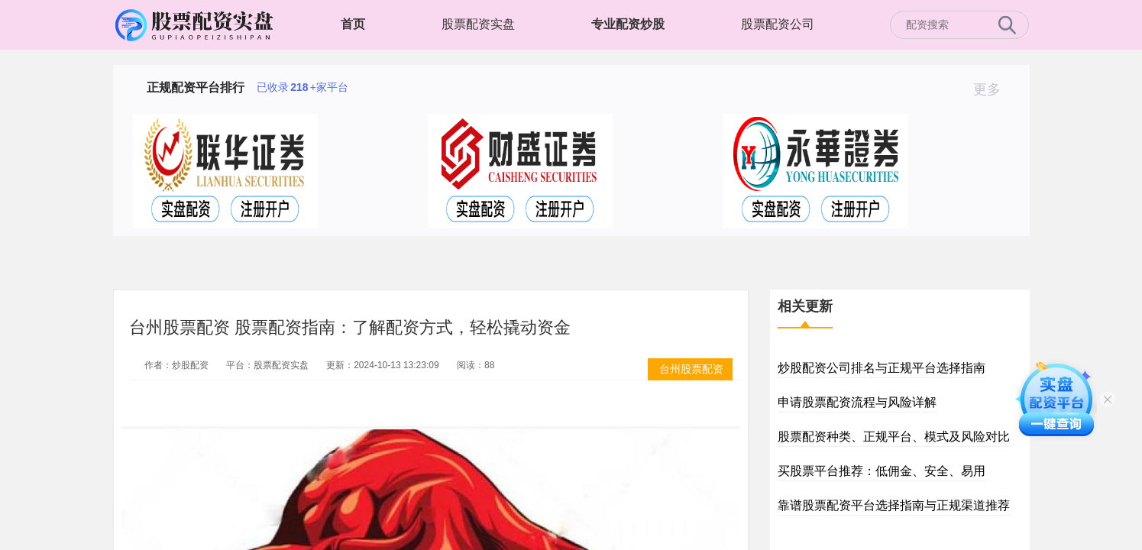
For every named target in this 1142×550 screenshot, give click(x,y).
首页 (353, 24)
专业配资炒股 (628, 24)
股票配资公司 (777, 24)
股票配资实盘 (478, 24)
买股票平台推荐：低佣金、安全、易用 (881, 470)
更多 (993, 89)
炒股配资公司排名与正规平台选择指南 (881, 367)
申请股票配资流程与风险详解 (857, 402)
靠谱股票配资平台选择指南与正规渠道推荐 (894, 505)
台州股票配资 (691, 369)
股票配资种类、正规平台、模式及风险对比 (894, 436)
